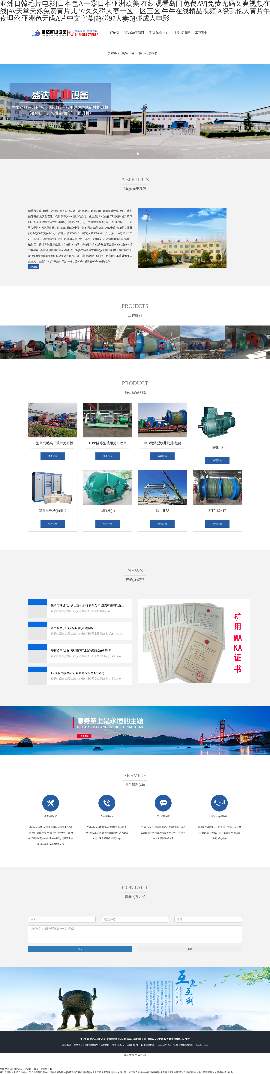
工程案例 (201, 32)
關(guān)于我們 (134, 32)
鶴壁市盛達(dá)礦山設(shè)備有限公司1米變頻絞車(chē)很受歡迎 (87, 605)
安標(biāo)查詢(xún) (121, 53)
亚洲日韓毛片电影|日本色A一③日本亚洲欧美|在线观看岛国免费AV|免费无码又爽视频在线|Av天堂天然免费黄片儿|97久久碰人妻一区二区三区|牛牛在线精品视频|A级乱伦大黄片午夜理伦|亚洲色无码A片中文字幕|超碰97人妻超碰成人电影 (116, 1072)
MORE (34, 266)
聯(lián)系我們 (148, 53)
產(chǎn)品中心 (159, 32)
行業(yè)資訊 (181, 32)
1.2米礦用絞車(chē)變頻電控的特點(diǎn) (77, 673)
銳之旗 (167, 1039)
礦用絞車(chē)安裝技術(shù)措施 (72, 628)
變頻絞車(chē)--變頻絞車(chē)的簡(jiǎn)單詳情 (81, 650)
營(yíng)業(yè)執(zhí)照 (135, 1054)
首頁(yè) (113, 32)
